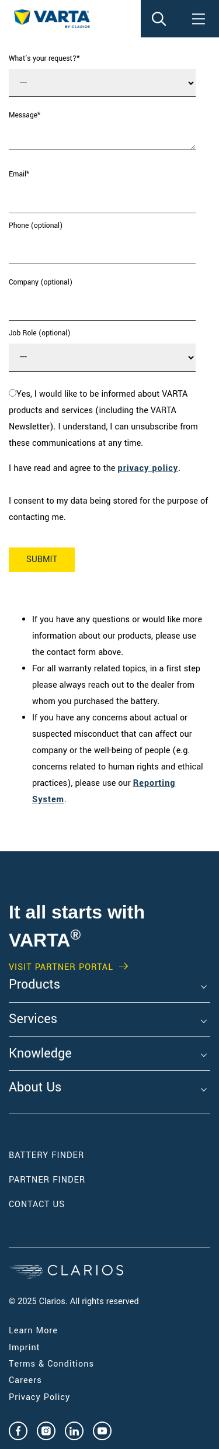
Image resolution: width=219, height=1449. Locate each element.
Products (34, 985)
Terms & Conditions (51, 1364)
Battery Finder (46, 1155)
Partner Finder (47, 1180)
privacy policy (148, 468)
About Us (35, 1088)
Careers (25, 1380)
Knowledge (40, 1054)
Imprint (24, 1347)
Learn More (33, 1331)
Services (33, 1019)
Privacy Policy (39, 1397)
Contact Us (37, 1204)
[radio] (107, 419)
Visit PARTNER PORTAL (61, 967)
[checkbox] (107, 419)
